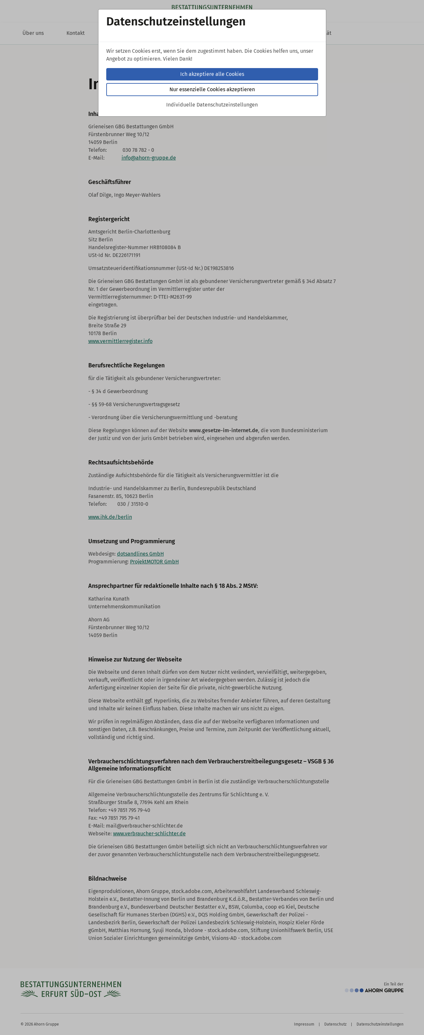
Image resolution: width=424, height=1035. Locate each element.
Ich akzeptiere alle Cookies (212, 74)
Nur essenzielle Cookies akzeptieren (212, 89)
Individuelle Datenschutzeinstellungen (212, 105)
